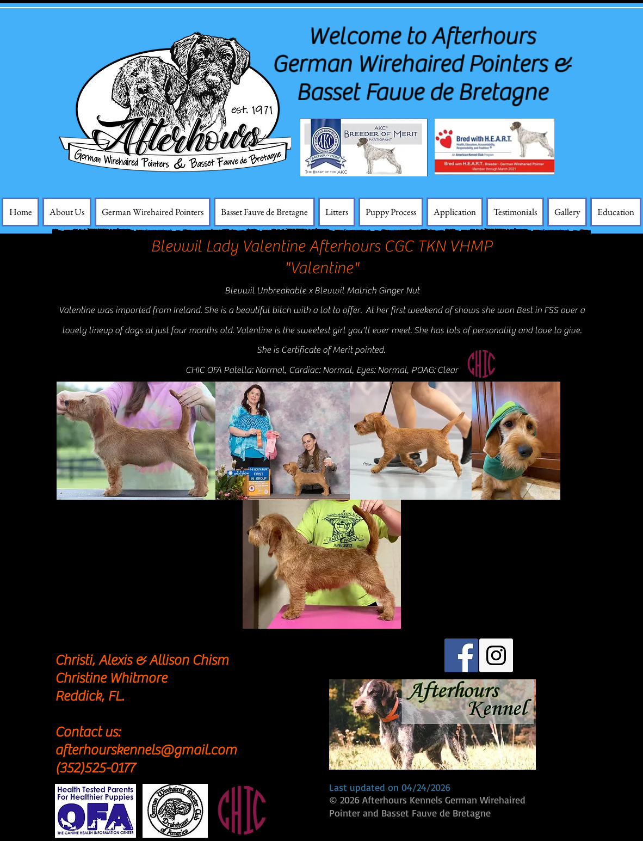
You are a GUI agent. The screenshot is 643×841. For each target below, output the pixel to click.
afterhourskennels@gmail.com (146, 750)
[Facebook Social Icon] (461, 655)
